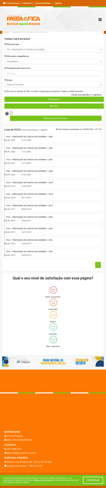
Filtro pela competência (16, 56)
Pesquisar (54, 99)
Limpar (54, 106)
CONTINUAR (93, 480)
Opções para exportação (55, 118)
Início (6, 32)
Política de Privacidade (43, 480)
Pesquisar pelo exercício (17, 68)
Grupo (8, 80)
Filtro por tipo (11, 44)
